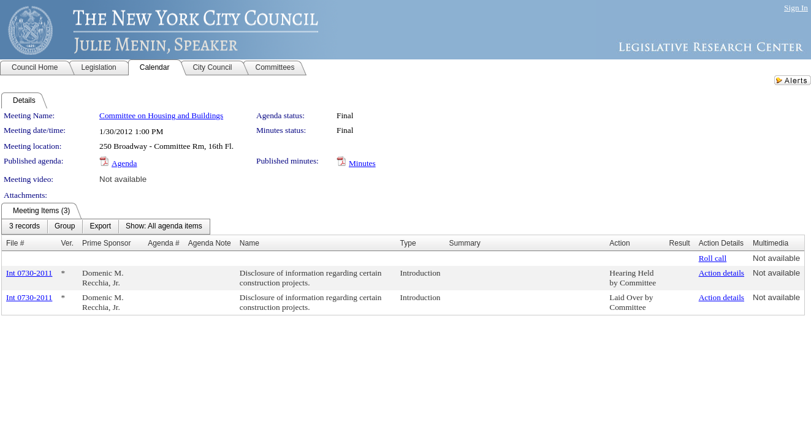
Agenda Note (209, 243)
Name (249, 243)
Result (679, 243)
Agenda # (163, 243)
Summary (465, 243)
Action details (721, 272)
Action (619, 243)
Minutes (362, 163)
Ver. (67, 243)
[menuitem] (24, 226)
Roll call (713, 258)
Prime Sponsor (106, 243)
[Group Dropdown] (64, 226)
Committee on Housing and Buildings (161, 115)
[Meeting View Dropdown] (164, 226)
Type (408, 243)
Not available (123, 179)
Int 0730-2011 (29, 272)
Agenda (124, 163)
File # (15, 243)
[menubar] (105, 227)
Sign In (796, 7)
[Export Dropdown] (100, 226)
